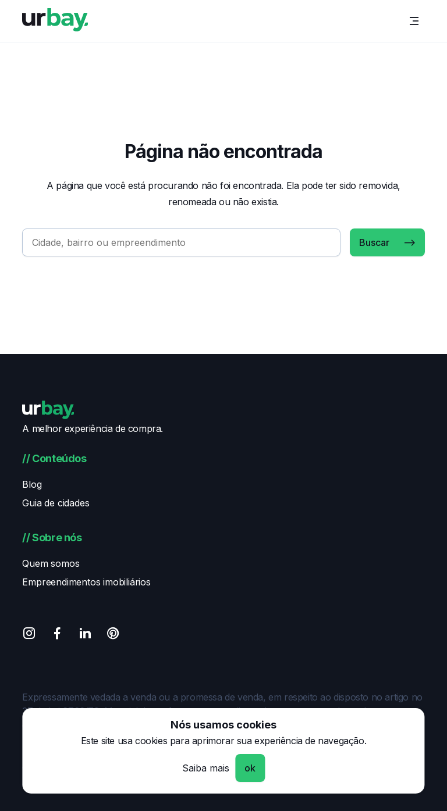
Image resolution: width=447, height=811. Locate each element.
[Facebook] (57, 635)
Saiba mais (205, 768)
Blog (31, 484)
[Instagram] (29, 635)
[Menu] (414, 21)
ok (250, 768)
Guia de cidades (55, 503)
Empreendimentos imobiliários (86, 582)
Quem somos (50, 563)
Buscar (374, 242)
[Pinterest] (113, 635)
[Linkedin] (85, 635)
